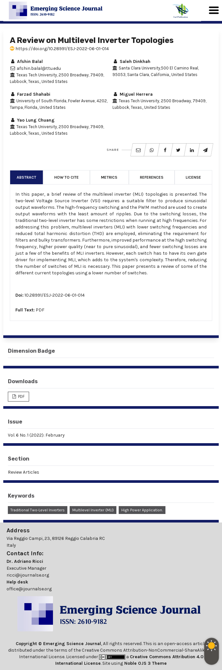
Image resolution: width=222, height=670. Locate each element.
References (151, 177)
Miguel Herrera (132, 94)
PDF (40, 310)
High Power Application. (142, 510)
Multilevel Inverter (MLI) (93, 510)
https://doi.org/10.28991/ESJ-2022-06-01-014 (59, 48)
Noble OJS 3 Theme (145, 663)
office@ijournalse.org (29, 589)
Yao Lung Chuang (32, 120)
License (193, 177)
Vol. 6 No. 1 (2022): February (36, 435)
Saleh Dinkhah (131, 61)
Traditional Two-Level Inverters (37, 510)
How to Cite (66, 177)
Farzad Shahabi (30, 94)
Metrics (109, 177)
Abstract (26, 177)
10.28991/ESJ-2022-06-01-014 (55, 295)
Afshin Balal (26, 61)
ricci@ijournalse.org (28, 575)
